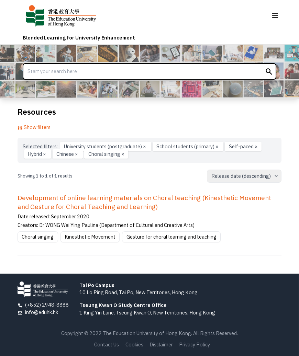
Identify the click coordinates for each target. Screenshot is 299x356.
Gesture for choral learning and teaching (171, 236)
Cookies (134, 344)
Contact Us (106, 344)
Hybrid (37, 154)
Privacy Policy (194, 344)
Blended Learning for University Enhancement (79, 37)
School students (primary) (188, 146)
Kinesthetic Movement (90, 236)
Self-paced (243, 146)
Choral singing (106, 154)
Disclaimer (161, 344)
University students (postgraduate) (105, 146)
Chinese (67, 154)
